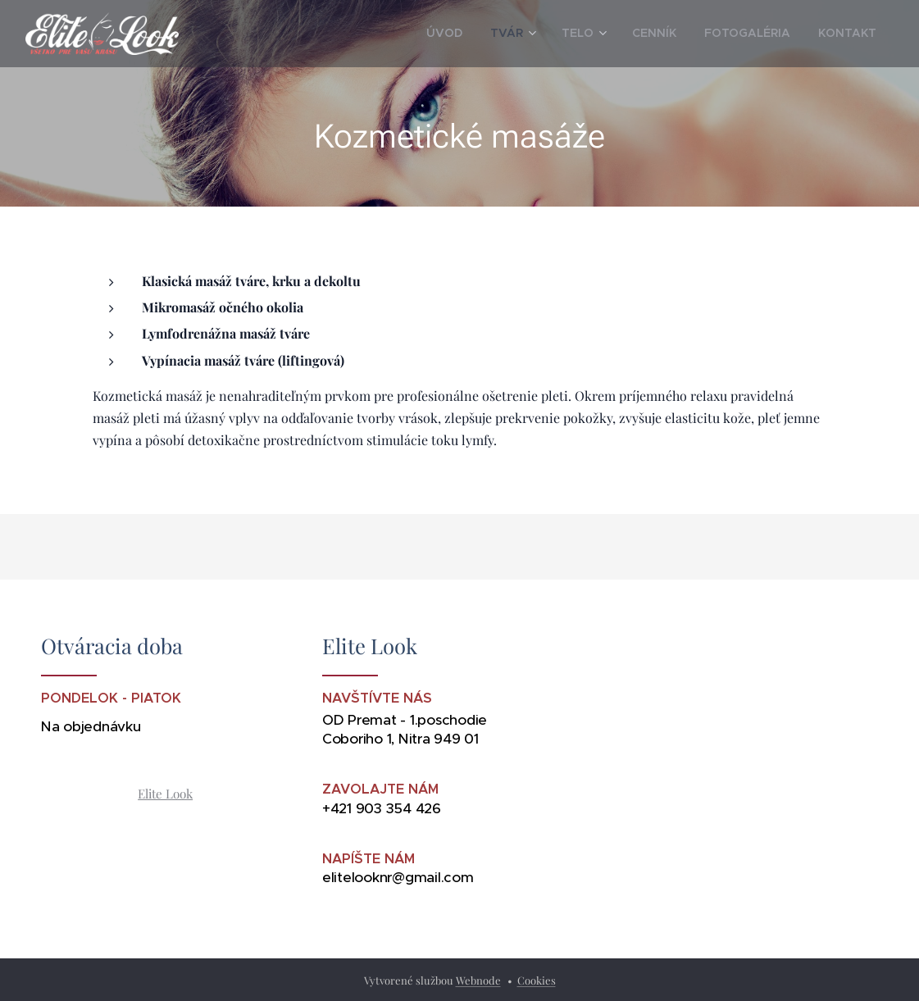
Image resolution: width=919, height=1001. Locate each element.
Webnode (478, 980)
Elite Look (165, 793)
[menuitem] (483, 33)
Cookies (536, 980)
